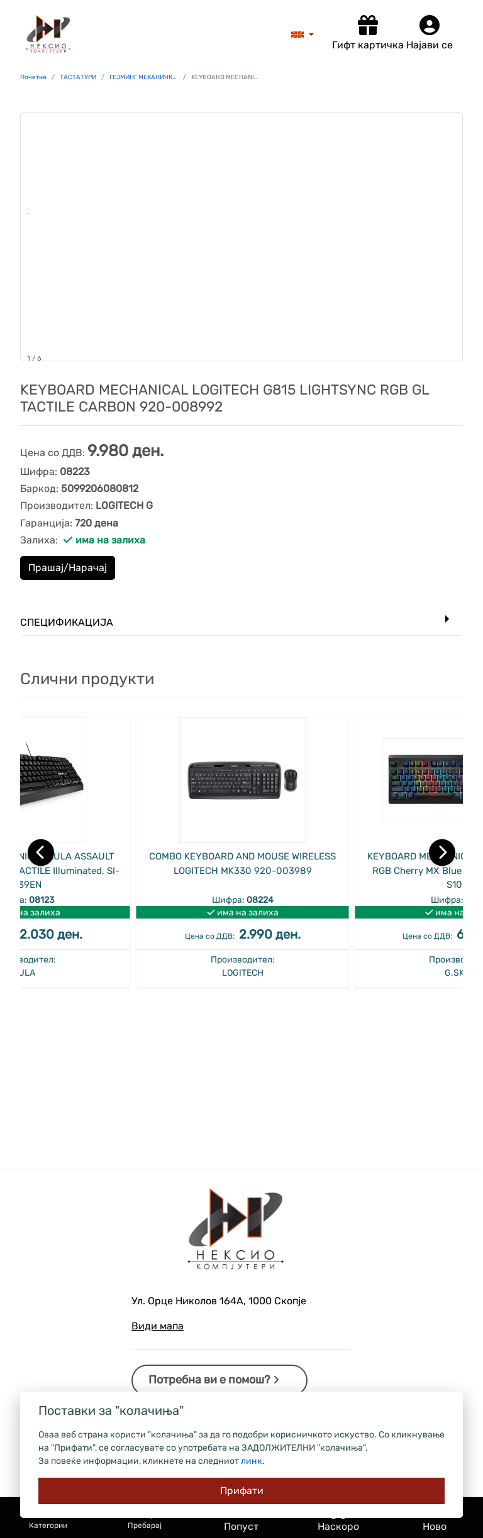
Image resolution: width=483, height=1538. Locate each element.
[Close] (241, 1491)
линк (251, 1461)
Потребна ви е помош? (213, 1380)
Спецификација (66, 622)
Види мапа (157, 1326)
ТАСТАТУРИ (78, 77)
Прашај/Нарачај (67, 568)
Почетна (33, 77)
